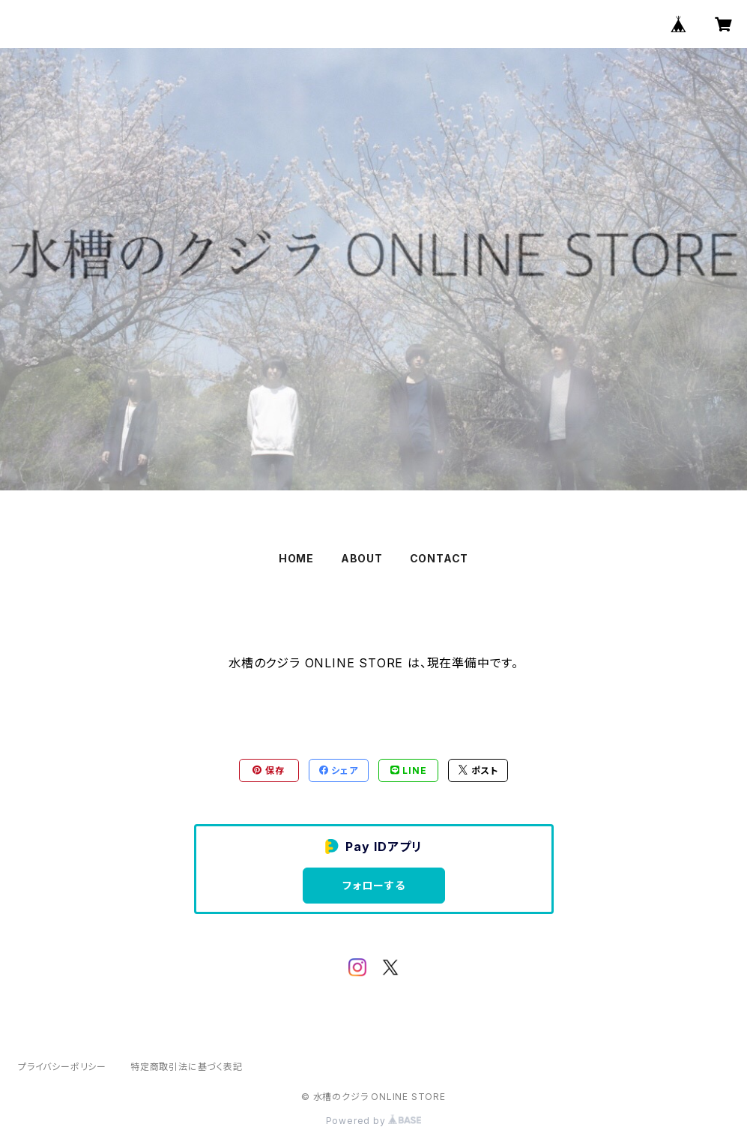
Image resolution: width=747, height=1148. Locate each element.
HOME (296, 558)
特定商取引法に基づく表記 (186, 1066)
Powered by (374, 1120)
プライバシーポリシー (62, 1066)
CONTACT (439, 558)
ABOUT (362, 558)
